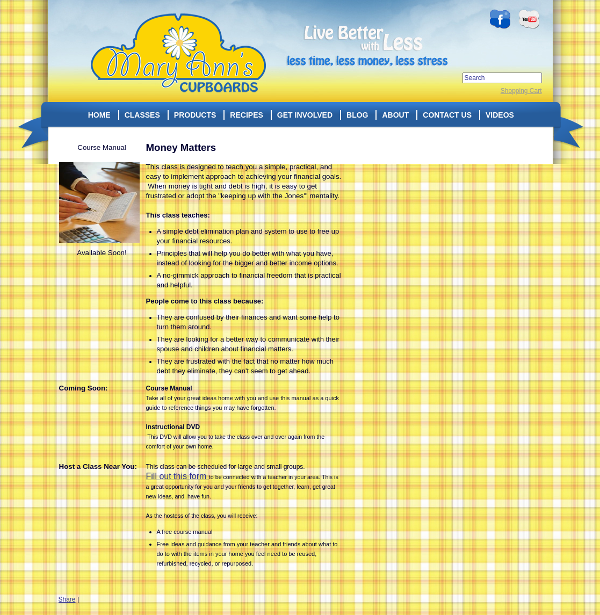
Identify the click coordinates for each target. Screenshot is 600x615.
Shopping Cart (521, 91)
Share (67, 599)
